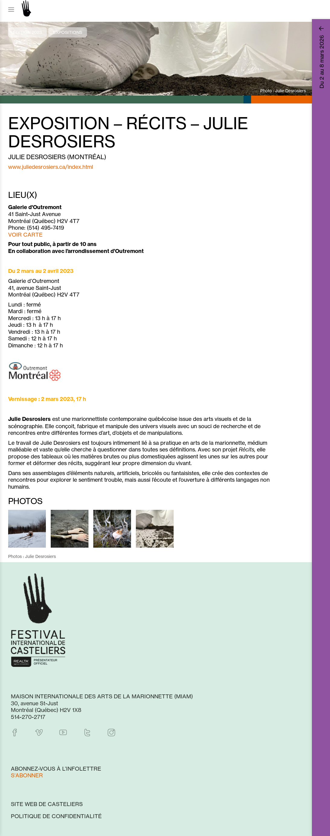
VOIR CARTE (25, 234)
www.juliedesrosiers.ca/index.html (50, 166)
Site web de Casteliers (47, 804)
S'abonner (27, 775)
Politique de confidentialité (56, 816)
